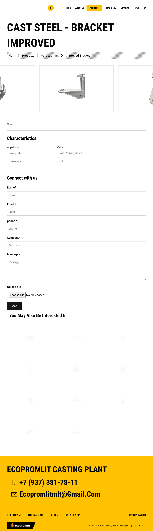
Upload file (14, 287)
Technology (110, 7)
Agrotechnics (50, 55)
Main (68, 7)
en (146, 7)
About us (79, 7)
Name (11, 187)
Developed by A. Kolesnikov (132, 525)
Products (94, 7)
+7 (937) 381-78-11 (44, 482)
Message (13, 254)
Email (11, 204)
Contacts (124, 7)
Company (14, 237)
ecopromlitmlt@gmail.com (55, 494)
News (136, 7)
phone (12, 221)
